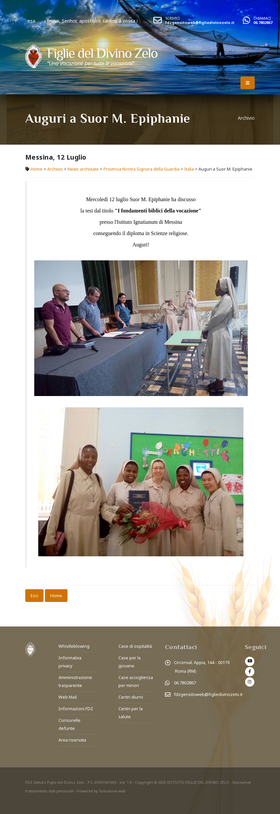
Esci (34, 596)
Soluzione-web (112, 790)
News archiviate (83, 169)
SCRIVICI (172, 18)
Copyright (144, 782)
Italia (189, 169)
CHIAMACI (262, 18)
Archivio (55, 169)
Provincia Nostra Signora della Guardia (141, 169)
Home (37, 169)
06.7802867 (262, 22)
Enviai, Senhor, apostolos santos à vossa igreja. (110, 21)
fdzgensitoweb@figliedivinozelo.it (199, 22)
